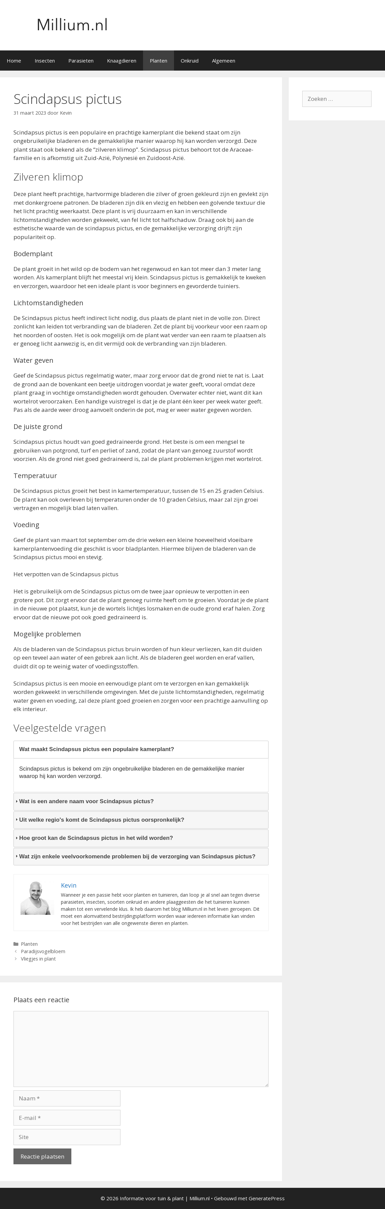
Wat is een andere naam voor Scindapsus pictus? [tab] (84, 801)
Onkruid (190, 60)
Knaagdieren (121, 60)
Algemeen (223, 60)
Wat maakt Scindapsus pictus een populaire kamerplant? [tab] (94, 749)
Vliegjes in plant (38, 959)
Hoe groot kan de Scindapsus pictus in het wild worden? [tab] (93, 838)
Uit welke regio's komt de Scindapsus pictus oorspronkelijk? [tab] (99, 820)
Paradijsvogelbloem (43, 951)
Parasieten (81, 60)
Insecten (45, 60)
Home (14, 60)
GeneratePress (267, 1198)
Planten (158, 60)
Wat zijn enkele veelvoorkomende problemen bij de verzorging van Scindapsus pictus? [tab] (134, 856)
